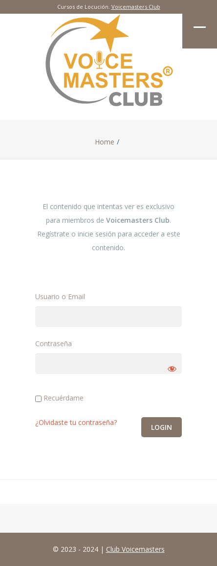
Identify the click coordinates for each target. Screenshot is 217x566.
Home (104, 142)
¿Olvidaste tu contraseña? (76, 422)
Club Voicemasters (135, 549)
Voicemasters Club (135, 6)
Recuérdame (59, 397)
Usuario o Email (60, 296)
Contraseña (53, 343)
